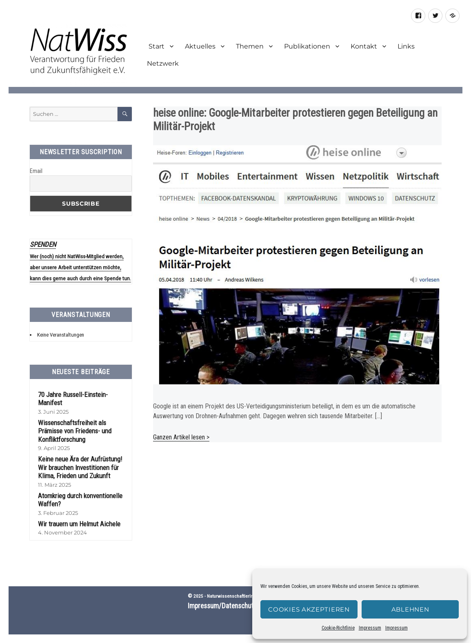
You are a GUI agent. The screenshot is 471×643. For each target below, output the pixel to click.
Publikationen (307, 46)
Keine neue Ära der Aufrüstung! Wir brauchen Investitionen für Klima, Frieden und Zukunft (80, 467)
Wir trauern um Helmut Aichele (79, 524)
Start (155, 46)
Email (36, 171)
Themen (250, 46)
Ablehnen (410, 609)
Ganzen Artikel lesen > (181, 437)
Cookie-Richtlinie (338, 628)
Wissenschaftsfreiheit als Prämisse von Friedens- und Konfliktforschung (74, 431)
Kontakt (364, 46)
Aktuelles (200, 46)
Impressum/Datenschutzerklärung (235, 606)
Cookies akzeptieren (308, 609)
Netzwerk (163, 63)
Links (406, 46)
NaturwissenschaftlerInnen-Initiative (242, 596)
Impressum (370, 628)
